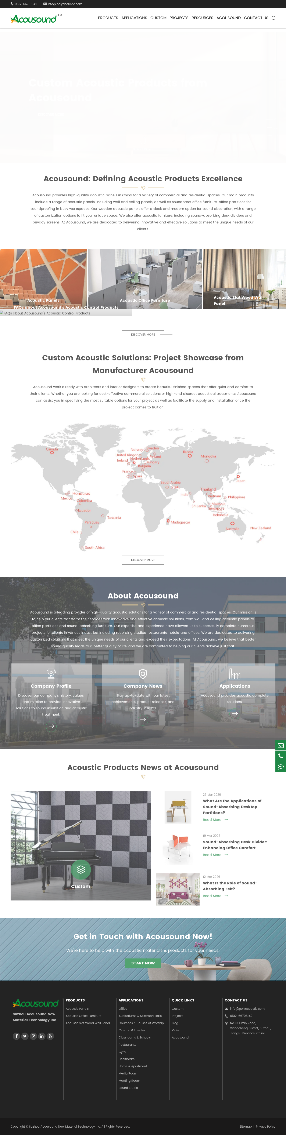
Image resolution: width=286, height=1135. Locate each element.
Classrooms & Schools (135, 1037)
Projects (179, 18)
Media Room (128, 1073)
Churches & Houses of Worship (141, 1023)
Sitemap (246, 1126)
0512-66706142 (238, 1016)
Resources (202, 18)
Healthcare (127, 1059)
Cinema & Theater (132, 1030)
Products (108, 18)
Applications (134, 18)
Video (176, 1030)
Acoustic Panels (77, 1008)
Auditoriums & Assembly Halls (140, 1016)
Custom (158, 18)
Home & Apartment (133, 1066)
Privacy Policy (265, 1126)
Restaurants (127, 1044)
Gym (122, 1051)
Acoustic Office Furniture (83, 1016)
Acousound (229, 18)
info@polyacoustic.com (62, 4)
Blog (175, 1023)
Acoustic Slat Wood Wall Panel (88, 1023)
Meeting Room (129, 1080)
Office (123, 1008)
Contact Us (256, 18)
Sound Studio (128, 1087)
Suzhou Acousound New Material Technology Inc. (65, 1126)
